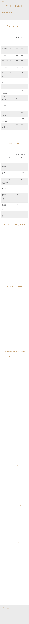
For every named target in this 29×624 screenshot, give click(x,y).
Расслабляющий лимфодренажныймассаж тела (5, 98)
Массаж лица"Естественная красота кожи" (4, 92)
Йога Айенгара (4, 40)
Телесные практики (6, 8)
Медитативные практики (7, 12)
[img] (5, 1)
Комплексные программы (7, 15)
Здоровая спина (5, 60)
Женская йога (4, 48)
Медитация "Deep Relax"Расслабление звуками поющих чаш (5, 207)
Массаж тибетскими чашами (4, 173)
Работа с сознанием (6, 14)
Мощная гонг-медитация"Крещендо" (4, 188)
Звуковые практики (6, 10)
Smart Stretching (5, 55)
